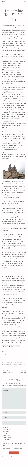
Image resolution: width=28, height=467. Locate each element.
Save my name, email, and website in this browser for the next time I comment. (7, 433)
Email (5, 417)
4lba (3, 1)
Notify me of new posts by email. (13, 448)
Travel (24, 364)
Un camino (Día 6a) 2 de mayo (8, 372)
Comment (6, 390)
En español (6, 364)
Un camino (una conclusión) (20, 372)
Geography (13, 364)
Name (5, 412)
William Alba (23, 362)
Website (5, 423)
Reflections (19, 364)
